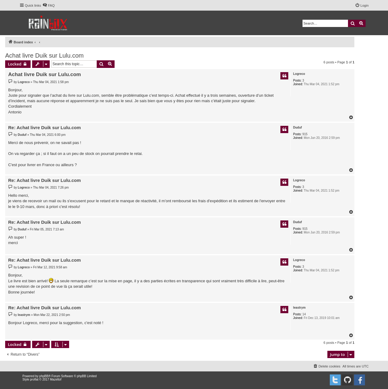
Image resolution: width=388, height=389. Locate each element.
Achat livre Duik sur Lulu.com (44, 55)
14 (304, 314)
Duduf (297, 127)
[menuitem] (48, 5)
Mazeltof (56, 379)
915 (305, 134)
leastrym (299, 307)
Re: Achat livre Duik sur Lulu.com (44, 127)
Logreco (299, 73)
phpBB (43, 376)
